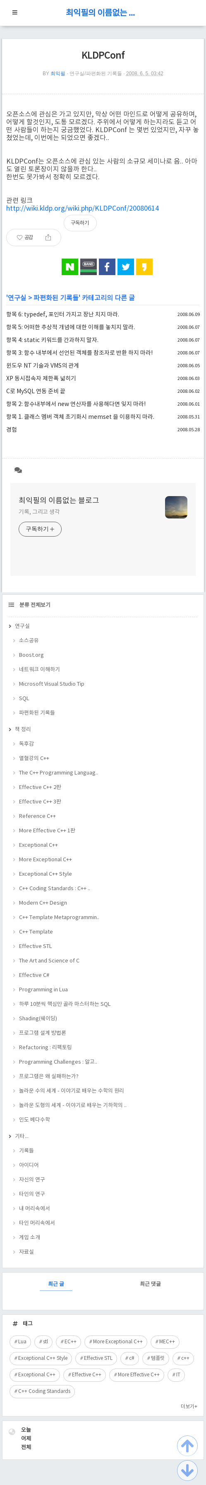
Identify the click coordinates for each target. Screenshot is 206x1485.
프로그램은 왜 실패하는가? (49, 1077)
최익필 (57, 73)
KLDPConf (103, 56)
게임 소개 (29, 1238)
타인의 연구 (32, 1194)
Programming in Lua (43, 990)
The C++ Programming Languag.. (58, 773)
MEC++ (167, 1342)
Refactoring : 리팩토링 (45, 1048)
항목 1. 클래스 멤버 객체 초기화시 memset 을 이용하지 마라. (80, 417)
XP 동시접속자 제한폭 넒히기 (41, 378)
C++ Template (36, 932)
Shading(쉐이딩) (38, 1019)
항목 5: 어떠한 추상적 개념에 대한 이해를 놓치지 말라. (70, 327)
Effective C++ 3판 (40, 802)
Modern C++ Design (43, 903)
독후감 (26, 744)
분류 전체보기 (34, 605)
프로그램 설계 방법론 (42, 1033)
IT (178, 1375)
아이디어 (29, 1165)
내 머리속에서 (34, 1209)
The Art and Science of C (49, 961)
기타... (22, 1136)
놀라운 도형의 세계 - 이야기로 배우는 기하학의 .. (73, 1105)
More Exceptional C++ (45, 860)
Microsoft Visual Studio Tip (51, 684)
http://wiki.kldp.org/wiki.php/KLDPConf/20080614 (82, 208)
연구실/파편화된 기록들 (95, 73)
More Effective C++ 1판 (47, 831)
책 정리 (23, 730)
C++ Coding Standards (44, 1391)
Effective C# (34, 975)
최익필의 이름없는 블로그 (103, 13)
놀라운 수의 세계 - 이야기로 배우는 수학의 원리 (71, 1091)
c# (131, 1358)
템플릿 (158, 1358)
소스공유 (29, 641)
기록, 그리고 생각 (39, 512)
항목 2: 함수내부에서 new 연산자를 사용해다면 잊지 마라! (76, 404)
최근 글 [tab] (56, 1284)
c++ (185, 1358)
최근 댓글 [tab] (150, 1284)
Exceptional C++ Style (45, 874)
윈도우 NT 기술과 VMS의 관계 (42, 366)
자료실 (26, 1252)
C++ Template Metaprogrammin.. (59, 918)
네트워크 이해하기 (39, 670)
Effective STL (35, 946)
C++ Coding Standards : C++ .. (54, 889)
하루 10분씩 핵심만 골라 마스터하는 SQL (65, 1004)
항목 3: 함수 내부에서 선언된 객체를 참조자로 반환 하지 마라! (79, 353)
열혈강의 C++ (34, 759)
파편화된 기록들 (56, 298)
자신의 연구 (32, 1180)
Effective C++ (86, 1375)
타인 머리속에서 (37, 1223)
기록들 (26, 1151)
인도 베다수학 (34, 1120)
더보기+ (189, 1406)
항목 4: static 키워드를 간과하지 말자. (52, 340)
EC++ (71, 1342)
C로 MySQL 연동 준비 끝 (35, 391)
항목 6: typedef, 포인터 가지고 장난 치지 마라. (62, 314)
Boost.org (31, 655)
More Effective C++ (139, 1375)
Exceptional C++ (38, 845)
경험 (11, 430)
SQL (24, 699)
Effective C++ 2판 (40, 787)
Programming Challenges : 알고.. (58, 1062)
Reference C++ (37, 816)
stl (45, 1342)
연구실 (17, 298)
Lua (22, 1342)
